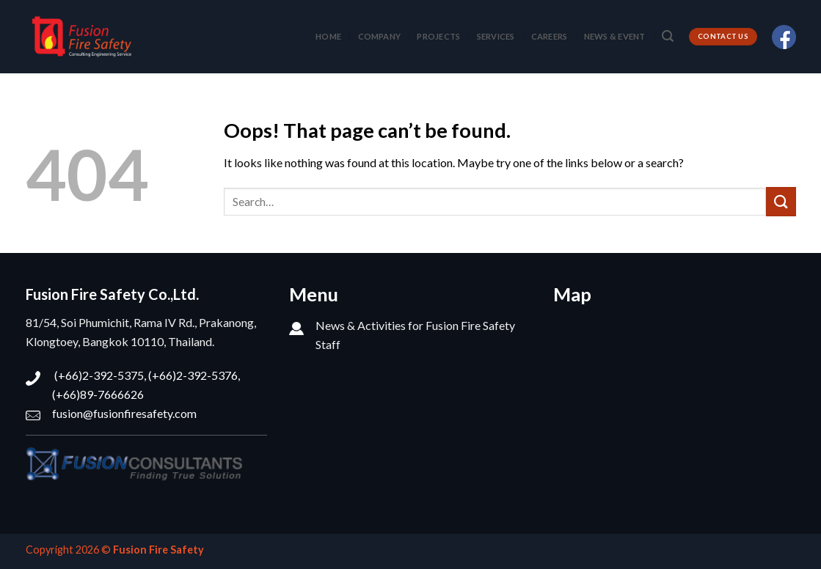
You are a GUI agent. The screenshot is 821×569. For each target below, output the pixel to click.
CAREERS (549, 36)
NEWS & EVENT (615, 36)
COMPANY (379, 36)
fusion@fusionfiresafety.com (124, 413)
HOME (328, 36)
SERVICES (496, 36)
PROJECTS (438, 36)
